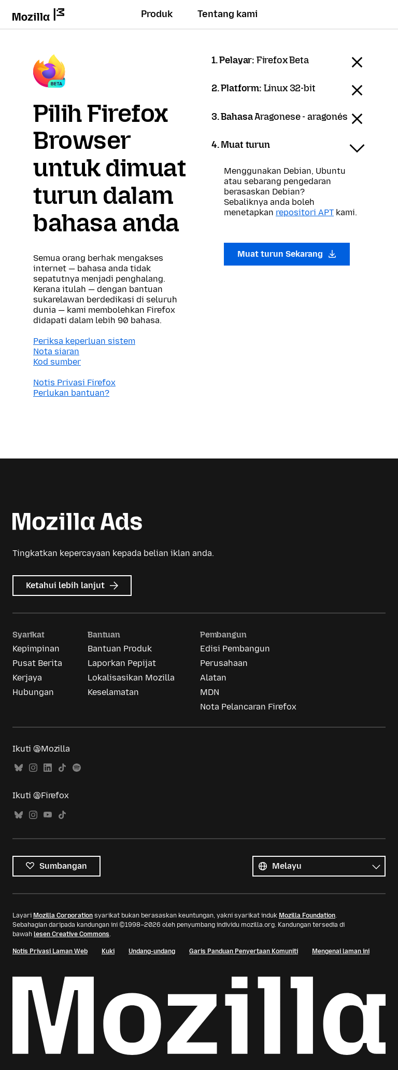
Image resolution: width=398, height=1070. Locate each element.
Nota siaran (56, 351)
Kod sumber (57, 362)
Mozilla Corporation (63, 915)
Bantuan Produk (120, 649)
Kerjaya (27, 678)
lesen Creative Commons (71, 934)
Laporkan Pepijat (122, 663)
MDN (209, 692)
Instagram (33, 767)
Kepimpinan (36, 649)
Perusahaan (224, 663)
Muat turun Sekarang (286, 254)
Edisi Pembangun (235, 649)
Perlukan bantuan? (71, 393)
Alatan (213, 678)
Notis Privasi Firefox (74, 382)
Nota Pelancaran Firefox (248, 707)
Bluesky (18, 767)
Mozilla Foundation (307, 915)
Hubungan (33, 692)
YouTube (47, 815)
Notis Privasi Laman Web (50, 951)
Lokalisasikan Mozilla (131, 678)
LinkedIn (47, 767)
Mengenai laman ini (340, 951)
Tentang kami (227, 14)
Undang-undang (152, 951)
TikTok (62, 767)
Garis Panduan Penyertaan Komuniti (243, 951)
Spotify (76, 767)
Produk (157, 14)
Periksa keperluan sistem (84, 341)
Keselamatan (113, 692)
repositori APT (305, 212)
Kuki (108, 951)
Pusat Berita (37, 663)
